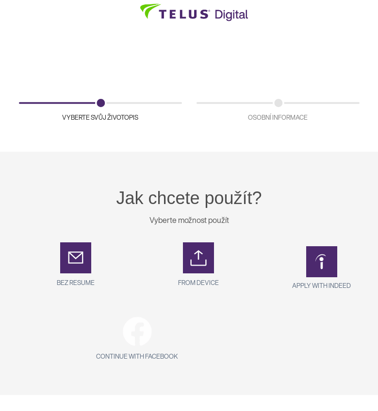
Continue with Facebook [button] (137, 356)
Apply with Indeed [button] (321, 285)
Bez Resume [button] (76, 282)
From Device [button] (198, 282)
